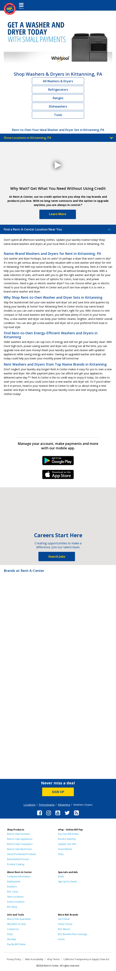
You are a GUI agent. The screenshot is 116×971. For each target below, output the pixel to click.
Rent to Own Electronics (19, 849)
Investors (12, 886)
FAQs (61, 854)
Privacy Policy (14, 959)
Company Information (18, 876)
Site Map (11, 939)
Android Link (58, 462)
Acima (61, 939)
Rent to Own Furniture (18, 834)
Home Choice (65, 924)
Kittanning (64, 804)
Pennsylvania (46, 804)
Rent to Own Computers (19, 844)
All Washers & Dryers (58, 81)
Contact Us (13, 929)
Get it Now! (64, 919)
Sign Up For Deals (67, 881)
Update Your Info (67, 844)
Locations (29, 804)
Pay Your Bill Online (68, 834)
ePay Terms (53, 959)
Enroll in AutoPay (67, 839)
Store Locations (15, 896)
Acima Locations (15, 901)
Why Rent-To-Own (16, 924)
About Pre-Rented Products (21, 854)
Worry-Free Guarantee (19, 919)
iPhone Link (58, 476)
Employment (13, 881)
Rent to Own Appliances (19, 839)
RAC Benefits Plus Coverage (72, 934)
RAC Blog (12, 906)
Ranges (58, 98)
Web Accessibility (34, 959)
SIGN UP (58, 792)
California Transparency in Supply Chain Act (86, 959)
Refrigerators (58, 90)
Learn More (57, 214)
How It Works (65, 849)
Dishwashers (58, 106)
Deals (61, 876)
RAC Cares (12, 891)
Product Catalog (15, 864)
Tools (58, 115)
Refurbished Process (18, 859)
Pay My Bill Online (16, 944)
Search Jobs (56, 556)
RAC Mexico (64, 929)
